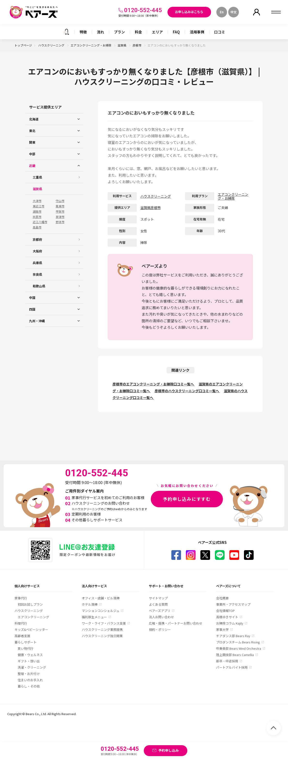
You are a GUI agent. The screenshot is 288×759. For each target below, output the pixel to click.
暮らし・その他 (29, 686)
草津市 (60, 217)
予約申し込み (168, 750)
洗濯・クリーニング (32, 667)
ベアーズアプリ (159, 610)
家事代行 (21, 598)
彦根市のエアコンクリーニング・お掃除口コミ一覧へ (154, 384)
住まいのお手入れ (30, 680)
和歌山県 (39, 286)
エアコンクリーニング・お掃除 (91, 45)
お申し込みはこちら (189, 11)
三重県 (37, 177)
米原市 (37, 217)
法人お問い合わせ (161, 617)
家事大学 (222, 629)
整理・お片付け (29, 673)
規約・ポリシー (160, 629)
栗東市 (60, 206)
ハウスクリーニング (51, 45)
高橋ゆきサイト (227, 617)
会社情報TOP (225, 610)
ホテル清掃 (90, 604)
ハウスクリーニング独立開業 (102, 636)
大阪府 (37, 251)
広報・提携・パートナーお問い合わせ (175, 623)
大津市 (37, 201)
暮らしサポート (26, 642)
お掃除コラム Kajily (229, 623)
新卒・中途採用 (227, 661)
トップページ (23, 45)
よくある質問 (158, 604)
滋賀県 (122, 45)
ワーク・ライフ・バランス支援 (104, 623)
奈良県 (37, 274)
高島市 (37, 227)
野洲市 (60, 222)
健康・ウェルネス (30, 654)
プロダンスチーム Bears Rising (238, 642)
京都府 (37, 239)
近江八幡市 (40, 222)
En (222, 12)
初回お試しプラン (30, 604)
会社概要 (222, 598)
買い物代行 (25, 648)
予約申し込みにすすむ (187, 499)
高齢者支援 (22, 636)
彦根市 (137, 45)
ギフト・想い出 (29, 661)
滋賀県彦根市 (150, 207)
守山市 (60, 201)
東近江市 (38, 206)
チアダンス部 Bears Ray (233, 636)
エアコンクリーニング (33, 617)
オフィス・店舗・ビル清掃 (101, 598)
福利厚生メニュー (94, 617)
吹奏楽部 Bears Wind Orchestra (238, 648)
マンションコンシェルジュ (100, 610)
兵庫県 (37, 262)
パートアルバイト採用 (232, 667)
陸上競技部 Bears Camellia (235, 654)
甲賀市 (60, 211)
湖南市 (37, 211)
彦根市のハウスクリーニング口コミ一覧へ (187, 390)
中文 (233, 12)
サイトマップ (158, 598)
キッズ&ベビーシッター (31, 629)
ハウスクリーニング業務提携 (102, 629)
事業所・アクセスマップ (233, 604)
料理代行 (21, 623)
